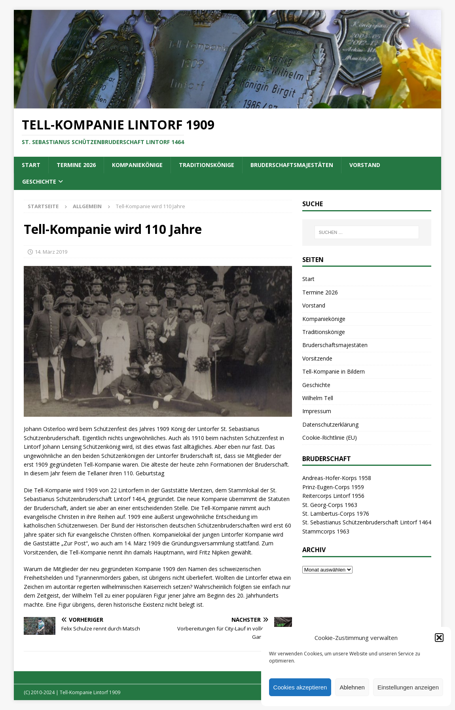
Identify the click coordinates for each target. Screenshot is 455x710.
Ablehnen (351, 687)
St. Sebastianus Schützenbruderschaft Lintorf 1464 (366, 522)
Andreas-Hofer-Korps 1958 (336, 478)
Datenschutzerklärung (330, 424)
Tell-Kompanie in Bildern (333, 371)
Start (31, 165)
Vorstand (364, 165)
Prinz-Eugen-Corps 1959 (333, 487)
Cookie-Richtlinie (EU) (329, 437)
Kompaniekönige (137, 165)
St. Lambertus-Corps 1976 (335, 513)
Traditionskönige (206, 165)
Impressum (316, 411)
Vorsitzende (317, 358)
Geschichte (39, 181)
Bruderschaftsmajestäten (291, 165)
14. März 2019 (51, 251)
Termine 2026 (76, 165)
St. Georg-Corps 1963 (329, 505)
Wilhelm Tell (317, 398)
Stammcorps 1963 (325, 531)
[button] (439, 638)
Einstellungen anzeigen (408, 687)
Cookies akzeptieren (300, 687)
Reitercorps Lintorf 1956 (333, 495)
